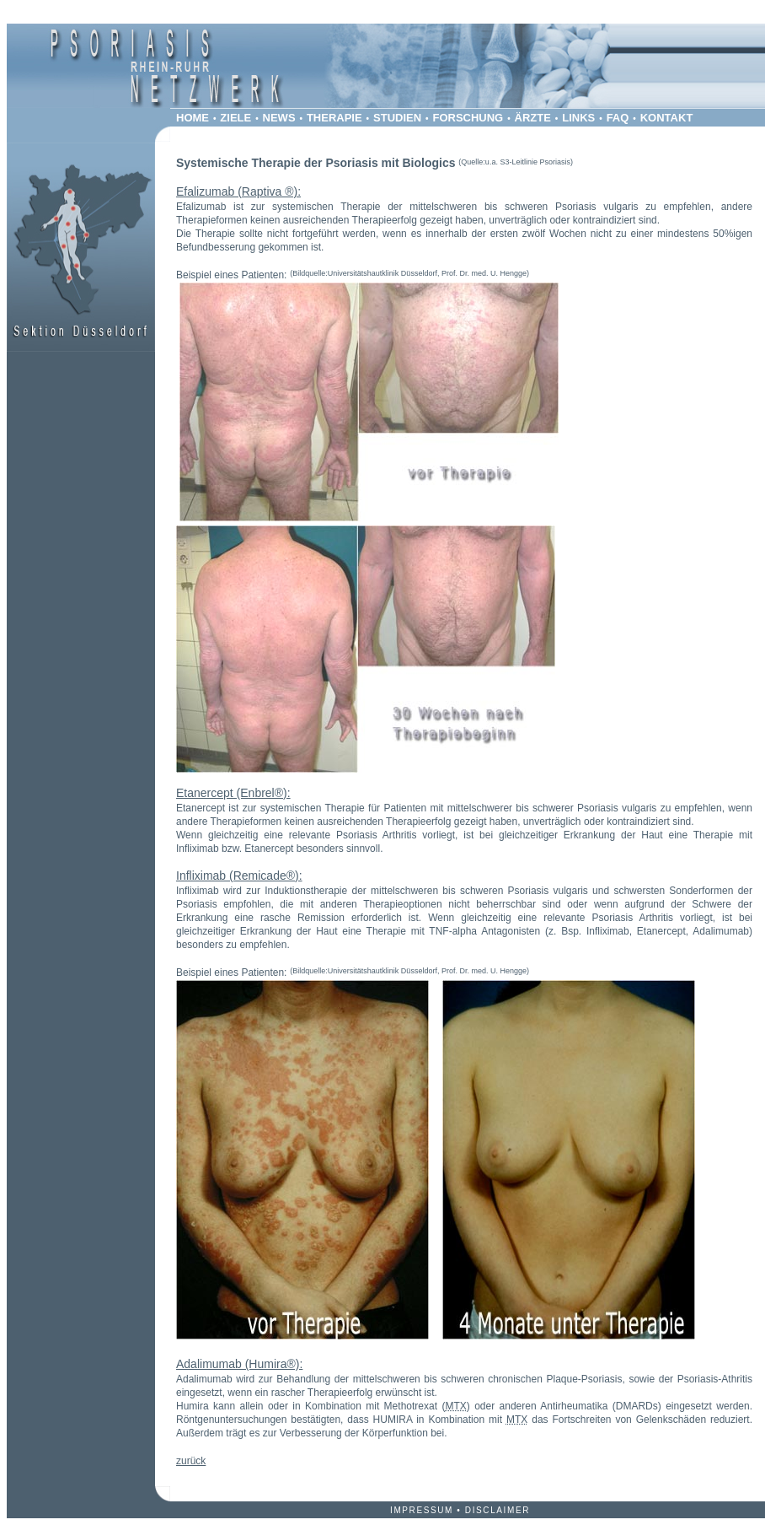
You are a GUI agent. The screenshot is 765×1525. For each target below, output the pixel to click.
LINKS (578, 117)
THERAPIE (334, 117)
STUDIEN (397, 117)
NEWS (279, 117)
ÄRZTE (533, 117)
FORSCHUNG (467, 117)
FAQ (618, 117)
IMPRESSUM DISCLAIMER (460, 1510)
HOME (192, 117)
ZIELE (235, 117)
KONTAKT (666, 117)
